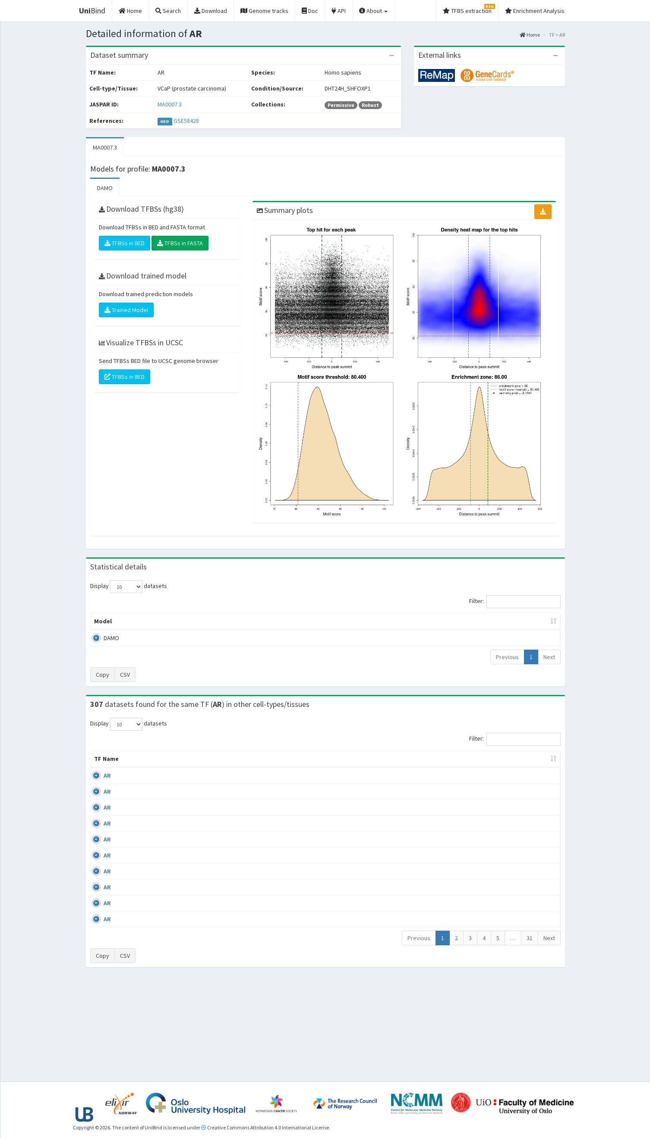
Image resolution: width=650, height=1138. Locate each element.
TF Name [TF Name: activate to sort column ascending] (102, 763)
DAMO (105, 188)
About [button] (373, 11)
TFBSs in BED (124, 243)
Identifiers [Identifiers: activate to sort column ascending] (492, 767)
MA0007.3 (170, 104)
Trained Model (126, 310)
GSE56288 (489, 784)
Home (530, 34)
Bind (92, 11)
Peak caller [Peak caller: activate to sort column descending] (153, 621)
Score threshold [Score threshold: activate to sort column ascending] (397, 621)
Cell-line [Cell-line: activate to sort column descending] (140, 767)
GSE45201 (489, 884)
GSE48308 (489, 909)
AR (97, 784)
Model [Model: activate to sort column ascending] (103, 621)
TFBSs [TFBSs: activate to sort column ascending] (339, 621)
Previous (507, 657)
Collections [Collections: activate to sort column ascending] (400, 767)
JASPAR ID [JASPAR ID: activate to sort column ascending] (534, 763)
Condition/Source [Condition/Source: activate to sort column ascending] (237, 767)
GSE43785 (489, 859)
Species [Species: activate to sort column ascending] (448, 767)
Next (549, 657)
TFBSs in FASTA (180, 243)
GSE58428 (186, 121)
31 (530, 1037)
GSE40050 (489, 809)
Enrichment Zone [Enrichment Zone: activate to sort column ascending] (274, 621)
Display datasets (128, 586)
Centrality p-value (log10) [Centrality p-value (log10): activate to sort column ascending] (488, 621)
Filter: (515, 601)
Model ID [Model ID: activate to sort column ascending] (210, 621)
